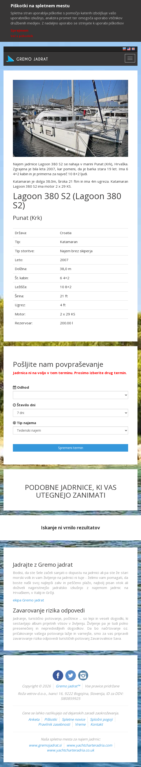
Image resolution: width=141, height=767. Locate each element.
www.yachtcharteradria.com (89, 745)
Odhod (21, 387)
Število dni (24, 405)
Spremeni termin (70, 447)
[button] (21, 118)
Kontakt (96, 724)
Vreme (80, 724)
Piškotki (50, 719)
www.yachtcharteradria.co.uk (70, 750)
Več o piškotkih (22, 36)
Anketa (33, 719)
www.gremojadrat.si (45, 745)
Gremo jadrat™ (68, 686)
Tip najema (24, 422)
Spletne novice (73, 719)
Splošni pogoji (101, 719)
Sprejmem (19, 30)
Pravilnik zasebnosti (54, 724)
